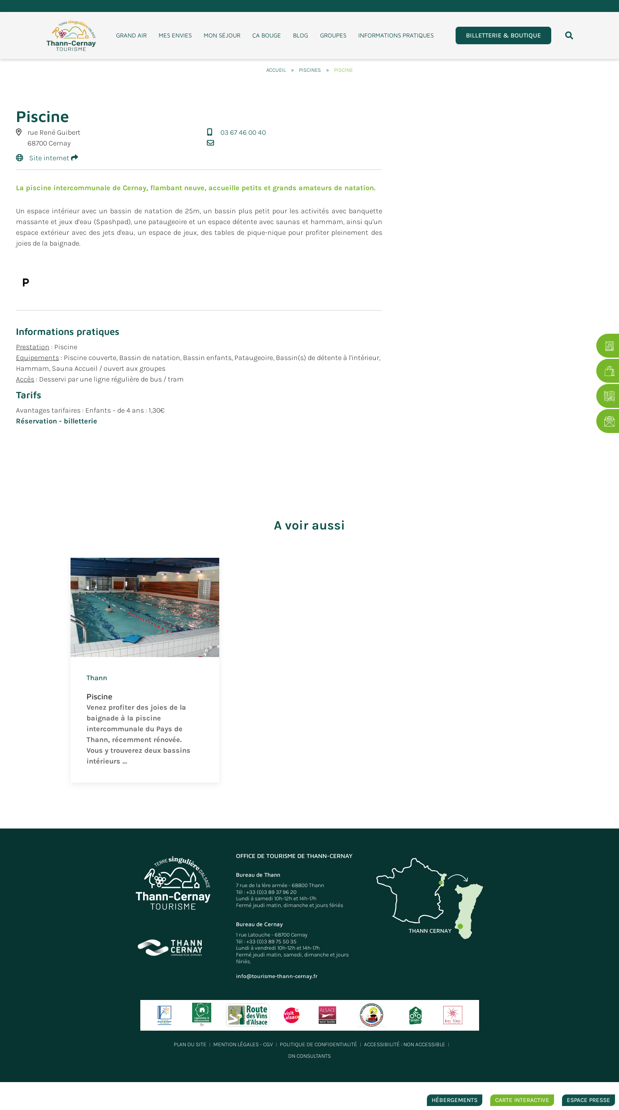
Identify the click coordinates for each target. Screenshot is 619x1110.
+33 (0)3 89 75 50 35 (271, 941)
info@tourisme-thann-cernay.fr (276, 976)
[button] (569, 35)
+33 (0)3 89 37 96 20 (271, 892)
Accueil (276, 70)
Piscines (310, 70)
